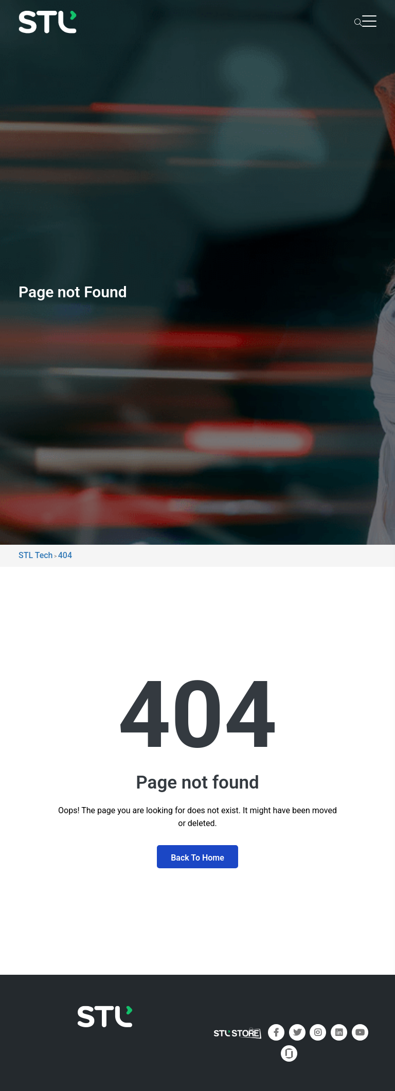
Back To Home (197, 858)
